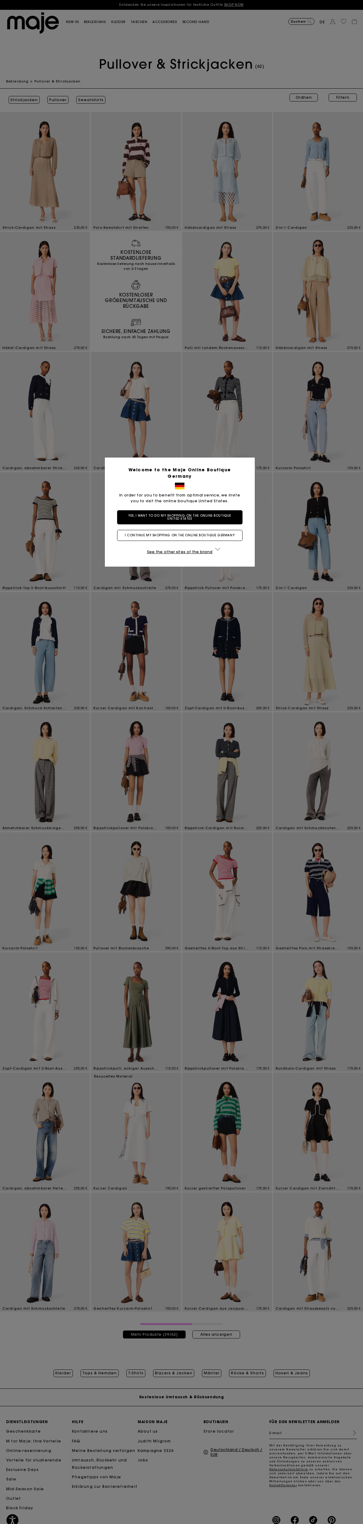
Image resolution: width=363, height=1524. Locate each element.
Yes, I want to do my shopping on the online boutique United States (181, 517)
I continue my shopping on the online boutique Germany (181, 535)
